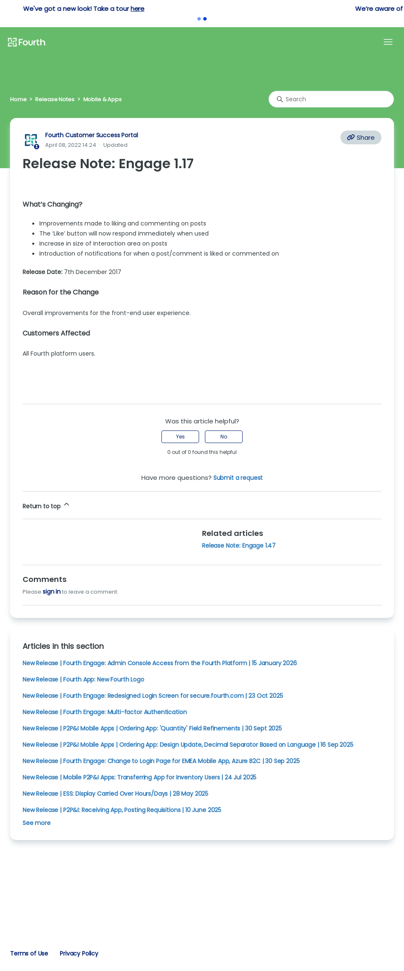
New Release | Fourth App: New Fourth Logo (83, 679)
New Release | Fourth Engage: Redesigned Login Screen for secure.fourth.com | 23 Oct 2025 (153, 696)
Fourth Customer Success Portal (91, 135)
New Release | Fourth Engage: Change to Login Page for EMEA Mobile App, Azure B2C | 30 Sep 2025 (161, 761)
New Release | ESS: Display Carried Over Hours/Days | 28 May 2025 (115, 793)
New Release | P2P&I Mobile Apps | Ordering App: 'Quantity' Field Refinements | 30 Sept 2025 (152, 728)
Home (18, 99)
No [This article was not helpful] (223, 436)
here (243, 8)
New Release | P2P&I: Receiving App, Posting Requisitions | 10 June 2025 (122, 810)
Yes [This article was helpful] (180, 436)
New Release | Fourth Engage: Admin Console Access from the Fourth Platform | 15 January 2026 (160, 663)
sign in (52, 591)
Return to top (47, 505)
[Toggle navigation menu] (388, 42)
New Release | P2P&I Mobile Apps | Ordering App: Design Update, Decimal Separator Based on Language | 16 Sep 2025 (188, 744)
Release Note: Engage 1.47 (239, 545)
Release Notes (54, 99)
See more (37, 823)
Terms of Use (29, 953)
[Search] (331, 99)
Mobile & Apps (102, 99)
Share (361, 137)
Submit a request (238, 478)
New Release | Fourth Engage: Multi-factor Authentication (105, 712)
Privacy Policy (79, 953)
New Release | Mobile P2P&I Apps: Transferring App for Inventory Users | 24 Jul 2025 (139, 777)
